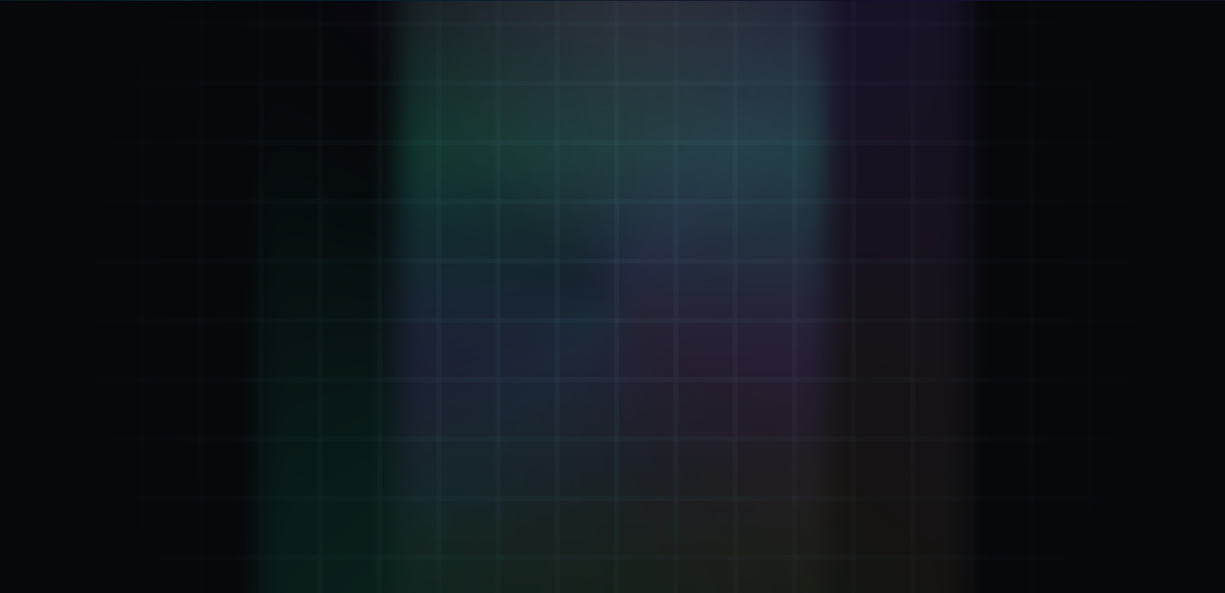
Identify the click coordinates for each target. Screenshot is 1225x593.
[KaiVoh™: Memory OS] (271, 362)
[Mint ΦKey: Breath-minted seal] (271, 224)
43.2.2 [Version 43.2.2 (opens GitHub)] (1052, 532)
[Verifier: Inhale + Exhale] (271, 154)
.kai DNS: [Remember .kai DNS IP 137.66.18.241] (635, 532)
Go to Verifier (525, 392)
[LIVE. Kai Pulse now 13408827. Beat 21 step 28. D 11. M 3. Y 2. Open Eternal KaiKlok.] (1103, 19)
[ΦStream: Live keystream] (271, 432)
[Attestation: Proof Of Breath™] (271, 293)
